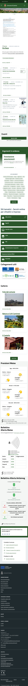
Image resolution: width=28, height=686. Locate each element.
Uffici (2, 592)
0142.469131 (8, 637)
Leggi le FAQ (3, 661)
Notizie (2, 616)
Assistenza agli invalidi (10, 178)
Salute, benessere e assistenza (7, 607)
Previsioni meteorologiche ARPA (9, 421)
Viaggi (19, 197)
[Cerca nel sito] (24, 5)
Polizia (6, 192)
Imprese (22, 186)
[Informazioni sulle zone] (19, 433)
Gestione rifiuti (6, 186)
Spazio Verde (21, 193)
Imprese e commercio (5, 605)
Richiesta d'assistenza (5, 666)
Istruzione (14, 188)
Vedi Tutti (14, 202)
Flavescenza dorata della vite (9, 119)
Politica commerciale (20, 190)
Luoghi (2, 623)
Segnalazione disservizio (6, 663)
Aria (23, 176)
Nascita (5, 190)
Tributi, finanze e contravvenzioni (8, 609)
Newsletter (3, 674)
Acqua (15, 176)
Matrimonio (19, 188)
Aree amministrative (5, 579)
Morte (23, 188)
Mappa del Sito (9, 681)
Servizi (15, 679)
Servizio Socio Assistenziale (9, 71)
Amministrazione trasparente (7, 660)
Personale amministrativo (6, 588)
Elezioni (18, 184)
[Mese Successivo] (25, 138)
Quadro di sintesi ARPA (7, 473)
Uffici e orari (3, 645)
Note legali (3, 656)
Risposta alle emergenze (13, 193)
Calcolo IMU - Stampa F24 (9, 83)
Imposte (18, 186)
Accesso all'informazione (8, 176)
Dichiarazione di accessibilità (7, 658)
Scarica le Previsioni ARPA (8, 420)
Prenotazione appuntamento (7, 664)
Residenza (6, 193)
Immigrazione (13, 186)
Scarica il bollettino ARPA (8, 472)
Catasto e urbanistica (5, 603)
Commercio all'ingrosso (19, 180)
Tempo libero (9, 195)
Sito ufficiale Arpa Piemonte (8, 524)
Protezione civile (20, 192)
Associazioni (7, 180)
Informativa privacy (5, 654)
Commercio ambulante (18, 182)
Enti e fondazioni (4, 583)
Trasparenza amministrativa (18, 195)
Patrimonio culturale (11, 190)
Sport (5, 195)
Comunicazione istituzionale (10, 184)
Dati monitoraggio (4, 679)
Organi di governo (4, 585)
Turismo (8, 197)
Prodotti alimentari (12, 192)
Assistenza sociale (18, 178)
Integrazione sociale (7, 188)
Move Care (5, 103)
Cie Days (5, 48)
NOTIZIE (5, 46)
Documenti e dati (4, 581)
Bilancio (11, 180)
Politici (2, 590)
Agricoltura (20, 176)
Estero (22, 184)
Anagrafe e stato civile (5, 599)
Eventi (2, 625)
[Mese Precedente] (3, 138)
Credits (23, 679)
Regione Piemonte (5, 1)
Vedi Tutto (14, 358)
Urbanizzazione (14, 197)
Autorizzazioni (4, 601)
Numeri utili (3, 647)
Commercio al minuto (9, 182)
